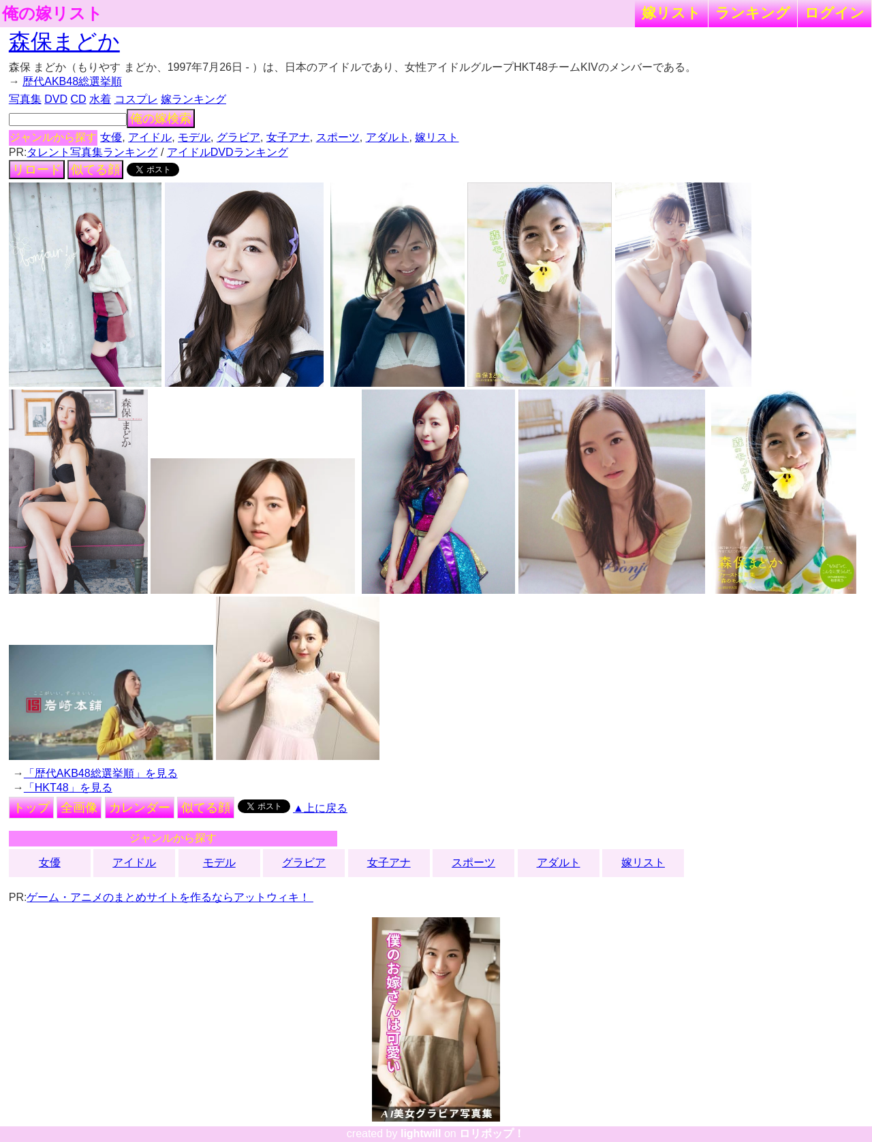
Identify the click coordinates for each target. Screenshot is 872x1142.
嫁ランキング (193, 99)
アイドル (150, 137)
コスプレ (136, 99)
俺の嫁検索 (160, 118)
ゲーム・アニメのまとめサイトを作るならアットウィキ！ (170, 897)
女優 (111, 137)
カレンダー (139, 807)
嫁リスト (671, 12)
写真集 (25, 99)
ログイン (835, 12)
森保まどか (64, 41)
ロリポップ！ (492, 1133)
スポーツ (338, 137)
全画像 (79, 807)
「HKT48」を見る (68, 787)
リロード (36, 169)
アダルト (387, 137)
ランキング (752, 12)
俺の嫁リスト (52, 13)
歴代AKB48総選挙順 (72, 81)
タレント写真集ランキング (92, 152)
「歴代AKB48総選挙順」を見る (101, 773)
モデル (194, 137)
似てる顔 (95, 169)
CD (78, 99)
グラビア (238, 137)
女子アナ (288, 137)
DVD (55, 99)
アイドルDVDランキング (227, 152)
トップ (31, 807)
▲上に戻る (320, 808)
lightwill (421, 1133)
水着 (100, 99)
